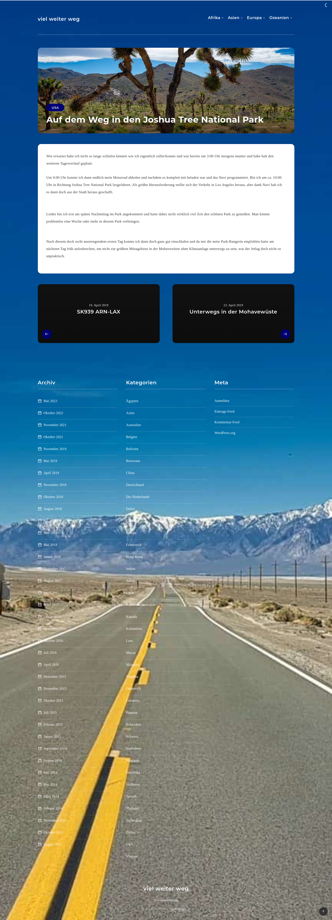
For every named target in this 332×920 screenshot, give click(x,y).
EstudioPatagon (177, 908)
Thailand (132, 808)
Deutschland (135, 485)
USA (55, 108)
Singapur (132, 760)
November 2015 (55, 688)
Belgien (131, 437)
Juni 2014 (51, 772)
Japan (130, 593)
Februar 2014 (53, 808)
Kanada (131, 616)
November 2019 (55, 449)
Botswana (133, 461)
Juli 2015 (50, 712)
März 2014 (51, 796)
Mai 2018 (50, 545)
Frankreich (134, 545)
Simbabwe (133, 748)
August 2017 (53, 581)
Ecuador (132, 521)
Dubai (130, 509)
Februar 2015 (53, 724)
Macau (131, 652)
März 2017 (51, 604)
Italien (130, 581)
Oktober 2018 (53, 497)
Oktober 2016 (53, 640)
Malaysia (132, 664)
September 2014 (55, 748)
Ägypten (132, 401)
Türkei (131, 832)
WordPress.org (224, 433)
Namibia (132, 676)
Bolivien (132, 449)
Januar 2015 (52, 736)
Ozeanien (279, 17)
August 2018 (53, 509)
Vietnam (132, 856)
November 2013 (55, 820)
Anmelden (221, 401)
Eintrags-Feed (224, 411)
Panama (131, 712)
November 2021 (55, 425)
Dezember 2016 (55, 628)
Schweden (133, 724)
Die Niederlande (138, 497)
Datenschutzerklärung (166, 900)
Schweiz (132, 736)
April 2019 (51, 473)
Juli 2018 (50, 521)
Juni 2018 (51, 533)
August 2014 (53, 760)
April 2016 (51, 664)
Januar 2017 (52, 616)
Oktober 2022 (53, 413)
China (130, 473)
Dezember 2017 (55, 569)
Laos (129, 640)
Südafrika (133, 772)
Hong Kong (134, 557)
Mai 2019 (50, 461)
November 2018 (55, 485)
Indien (130, 569)
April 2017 (51, 593)
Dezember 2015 (55, 676)
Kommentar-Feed (226, 422)
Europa (254, 17)
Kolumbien (134, 628)
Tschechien (134, 820)
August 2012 (53, 844)
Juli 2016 (50, 652)
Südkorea (133, 784)
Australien (133, 425)
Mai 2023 (50, 401)
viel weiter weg (59, 19)
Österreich (133, 688)
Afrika (214, 17)
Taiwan (131, 796)
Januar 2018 (52, 557)
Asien (233, 17)
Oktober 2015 (53, 700)
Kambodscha (135, 604)
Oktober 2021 (53, 437)
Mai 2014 (50, 784)
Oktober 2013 (53, 832)
